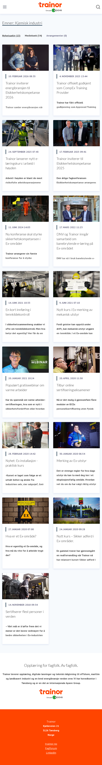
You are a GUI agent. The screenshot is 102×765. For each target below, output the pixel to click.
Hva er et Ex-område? (21, 536)
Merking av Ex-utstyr (72, 461)
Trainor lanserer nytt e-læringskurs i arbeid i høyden (22, 163)
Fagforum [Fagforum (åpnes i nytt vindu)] (51, 748)
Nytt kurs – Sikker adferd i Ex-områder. (75, 538)
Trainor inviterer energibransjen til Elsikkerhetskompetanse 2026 (23, 90)
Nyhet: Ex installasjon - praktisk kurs (22, 463)
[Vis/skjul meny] (5, 7)
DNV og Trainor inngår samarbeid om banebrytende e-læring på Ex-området (75, 241)
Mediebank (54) (33, 35)
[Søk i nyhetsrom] (98, 7)
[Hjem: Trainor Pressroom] (50, 7)
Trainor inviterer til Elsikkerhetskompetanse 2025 (74, 163)
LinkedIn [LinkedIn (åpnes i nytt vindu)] (51, 752)
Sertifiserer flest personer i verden (25, 614)
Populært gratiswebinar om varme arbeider (25, 387)
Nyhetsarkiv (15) (11, 35)
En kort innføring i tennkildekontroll (18, 312)
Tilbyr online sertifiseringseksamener (73, 387)
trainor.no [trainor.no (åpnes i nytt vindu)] (51, 743)
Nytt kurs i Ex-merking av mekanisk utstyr (75, 312)
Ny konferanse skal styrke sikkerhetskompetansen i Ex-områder (24, 238)
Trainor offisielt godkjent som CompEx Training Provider (74, 87)
